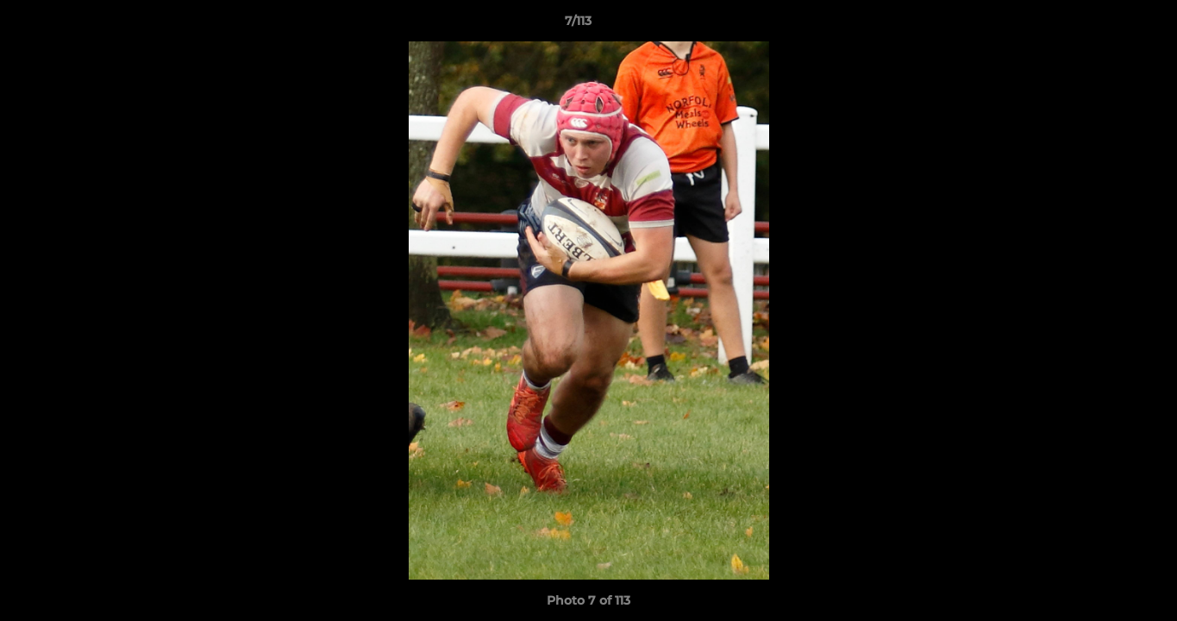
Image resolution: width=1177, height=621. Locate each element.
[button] (1104, 25)
